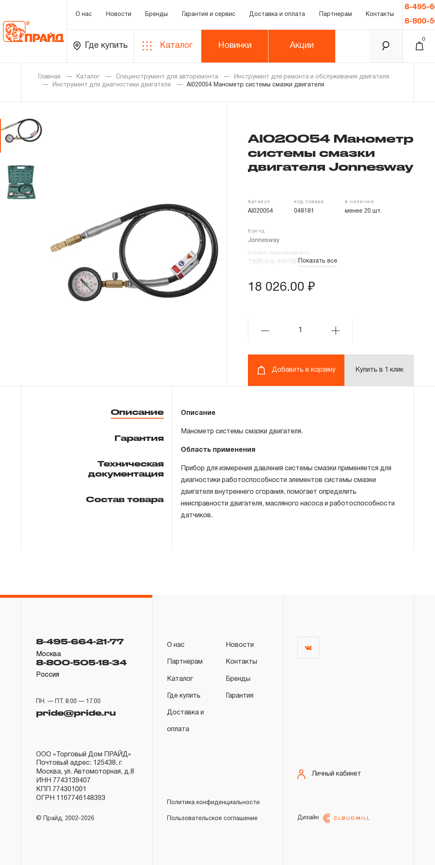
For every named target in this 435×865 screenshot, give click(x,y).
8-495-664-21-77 (80, 641)
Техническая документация (126, 468)
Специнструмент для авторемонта (167, 77)
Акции (302, 46)
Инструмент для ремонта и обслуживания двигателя (311, 77)
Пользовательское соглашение (212, 818)
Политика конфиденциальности (213, 802)
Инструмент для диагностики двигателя (111, 85)
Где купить (100, 46)
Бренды (156, 14)
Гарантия (139, 438)
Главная (49, 77)
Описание (137, 412)
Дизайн (333, 818)
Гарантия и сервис (208, 14)
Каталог (168, 46)
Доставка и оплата (277, 14)
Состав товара (125, 499)
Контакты (380, 14)
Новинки (235, 46)
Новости (118, 14)
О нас (84, 14)
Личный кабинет (329, 774)
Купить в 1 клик (379, 370)
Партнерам (335, 14)
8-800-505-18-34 (81, 662)
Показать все (317, 261)
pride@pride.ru (76, 712)
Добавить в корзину (296, 370)
